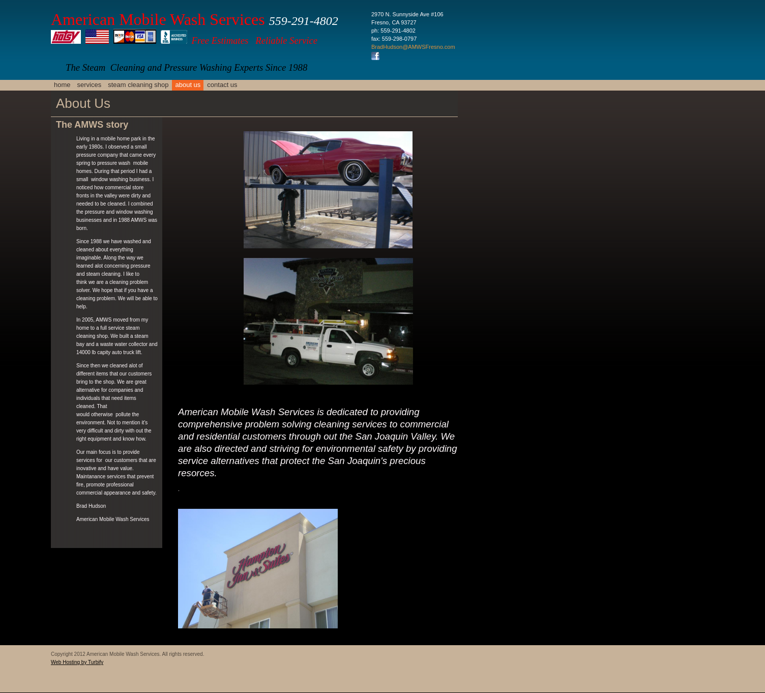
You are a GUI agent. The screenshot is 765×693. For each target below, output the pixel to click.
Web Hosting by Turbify (77, 662)
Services (89, 85)
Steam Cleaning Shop (138, 85)
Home (62, 85)
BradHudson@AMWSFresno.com (413, 47)
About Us (187, 85)
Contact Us (222, 85)
